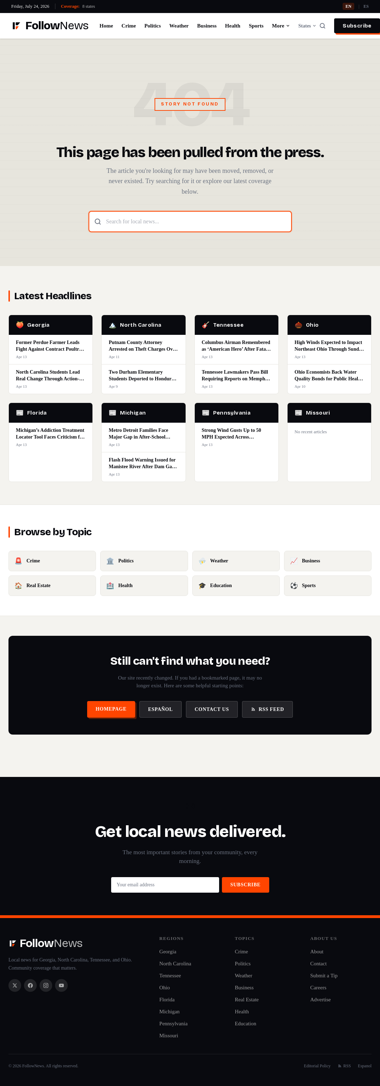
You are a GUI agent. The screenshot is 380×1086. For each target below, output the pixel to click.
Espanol (365, 1065)
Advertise (320, 999)
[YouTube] (61, 985)
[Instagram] (46, 985)
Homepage (111, 709)
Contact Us (212, 709)
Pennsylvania (173, 1023)
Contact (318, 963)
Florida (167, 999)
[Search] (322, 26)
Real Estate (247, 999)
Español (160, 709)
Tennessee (170, 975)
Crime (128, 26)
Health (232, 26)
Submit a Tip (324, 975)
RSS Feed (267, 709)
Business (207, 26)
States (307, 26)
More (281, 26)
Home (106, 26)
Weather (179, 26)
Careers (318, 987)
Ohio (164, 987)
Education (245, 1023)
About (317, 951)
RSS (344, 1065)
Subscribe (357, 26)
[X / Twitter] (14, 985)
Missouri (168, 1035)
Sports (256, 26)
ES (366, 6)
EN (348, 6)
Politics (152, 26)
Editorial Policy (317, 1065)
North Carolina (175, 963)
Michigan (169, 1011)
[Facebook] (30, 985)
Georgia (167, 951)
